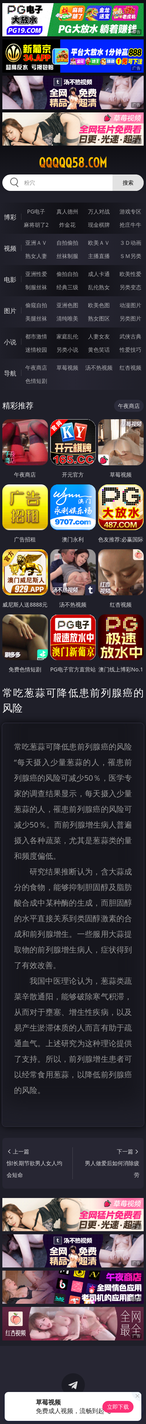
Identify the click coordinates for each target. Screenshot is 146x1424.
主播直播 (99, 256)
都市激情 (36, 336)
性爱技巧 (130, 349)
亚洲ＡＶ (36, 242)
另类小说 (67, 349)
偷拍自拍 (67, 274)
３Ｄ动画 (130, 242)
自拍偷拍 (67, 242)
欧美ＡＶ (99, 242)
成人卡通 (99, 274)
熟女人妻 (36, 256)
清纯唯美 (67, 318)
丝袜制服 (67, 256)
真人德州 (67, 211)
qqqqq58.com (73, 163)
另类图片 (130, 318)
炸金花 (67, 224)
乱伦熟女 (99, 287)
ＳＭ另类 (130, 256)
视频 (10, 248)
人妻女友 (99, 336)
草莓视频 (67, 367)
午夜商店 (36, 367)
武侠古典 (130, 336)
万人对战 (99, 211)
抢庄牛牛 (130, 224)
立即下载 (118, 1406)
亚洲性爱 (36, 274)
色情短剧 (36, 380)
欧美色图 (99, 305)
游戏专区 (130, 211)
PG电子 (36, 211)
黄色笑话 (99, 349)
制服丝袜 (36, 287)
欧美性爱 (130, 274)
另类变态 (130, 287)
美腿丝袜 (36, 318)
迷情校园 (36, 349)
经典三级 (67, 287)
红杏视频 (130, 367)
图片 (10, 310)
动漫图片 (130, 305)
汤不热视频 (99, 367)
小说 (10, 342)
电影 (10, 279)
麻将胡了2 (36, 224)
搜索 (128, 182)
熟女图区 (99, 318)
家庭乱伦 (67, 336)
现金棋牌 (99, 224)
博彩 (10, 217)
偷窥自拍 (36, 305)
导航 (10, 373)
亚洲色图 (67, 305)
